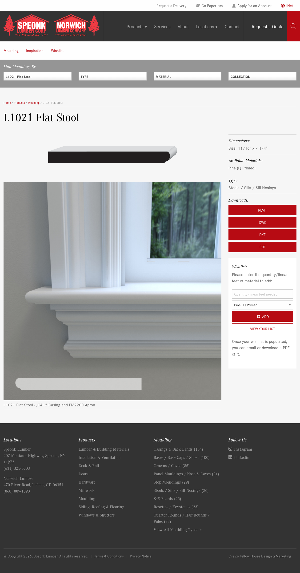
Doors (83, 474)
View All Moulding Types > (178, 529)
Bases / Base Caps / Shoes (182, 457)
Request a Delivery (171, 5)
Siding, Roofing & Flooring (101, 506)
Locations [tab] (205, 26)
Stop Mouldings (171, 482)
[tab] (293, 26)
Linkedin (241, 457)
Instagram (243, 449)
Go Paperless (212, 5)
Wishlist (57, 50)
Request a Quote (268, 26)
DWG (262, 222)
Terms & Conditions (109, 556)
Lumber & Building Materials (104, 449)
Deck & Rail (89, 465)
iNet (289, 5)
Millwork (87, 490)
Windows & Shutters (97, 515)
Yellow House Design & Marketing (265, 556)
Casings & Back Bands (178, 449)
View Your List (262, 328)
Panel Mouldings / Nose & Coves (186, 474)
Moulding (11, 50)
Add (262, 316)
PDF (263, 246)
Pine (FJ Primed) (242, 167)
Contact (232, 26)
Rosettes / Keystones (176, 506)
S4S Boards (167, 498)
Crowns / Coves (172, 465)
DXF (262, 234)
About (183, 26)
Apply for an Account (254, 5)
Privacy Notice (141, 556)
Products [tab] (135, 26)
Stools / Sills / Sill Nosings (252, 187)
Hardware (87, 482)
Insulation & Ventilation (100, 457)
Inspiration (35, 50)
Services (162, 26)
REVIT (262, 210)
